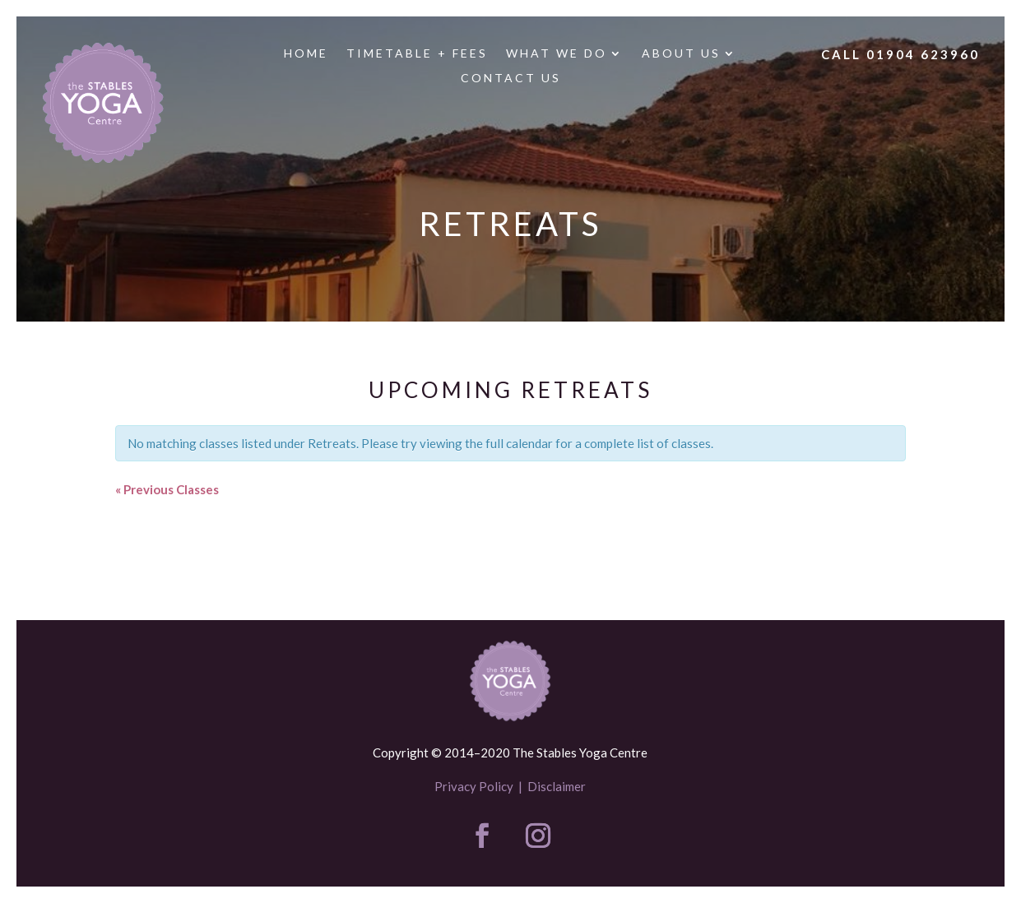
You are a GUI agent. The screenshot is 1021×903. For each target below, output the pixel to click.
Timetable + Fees (417, 54)
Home (306, 54)
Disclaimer (556, 786)
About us (681, 54)
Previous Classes (167, 489)
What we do (556, 54)
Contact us (511, 78)
